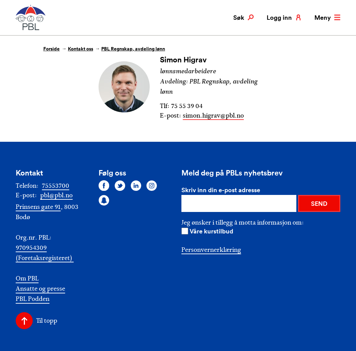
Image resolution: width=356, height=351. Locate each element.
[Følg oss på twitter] (120, 185)
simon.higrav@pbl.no (213, 115)
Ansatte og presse (40, 288)
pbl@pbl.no (56, 195)
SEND (319, 203)
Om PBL (27, 278)
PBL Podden (32, 299)
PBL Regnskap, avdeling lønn (133, 48)
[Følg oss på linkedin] (136, 185)
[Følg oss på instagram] (151, 185)
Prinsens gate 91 (38, 207)
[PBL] (31, 29)
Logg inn (284, 17)
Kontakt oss (80, 48)
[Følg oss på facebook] (104, 185)
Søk (243, 17)
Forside (51, 48)
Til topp (46, 321)
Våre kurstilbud (211, 231)
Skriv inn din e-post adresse (220, 190)
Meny (327, 17)
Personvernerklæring (211, 250)
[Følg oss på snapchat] (104, 200)
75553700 (55, 185)
